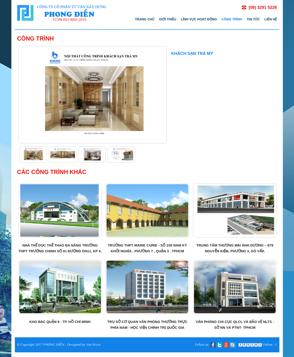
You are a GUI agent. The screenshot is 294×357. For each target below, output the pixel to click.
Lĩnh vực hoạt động (199, 19)
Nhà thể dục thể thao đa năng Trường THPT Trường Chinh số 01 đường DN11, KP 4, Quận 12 (59, 251)
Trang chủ (144, 19)
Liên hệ (271, 19)
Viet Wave (93, 344)
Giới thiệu (167, 19)
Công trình (232, 19)
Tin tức (253, 19)
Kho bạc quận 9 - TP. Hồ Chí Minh (59, 322)
